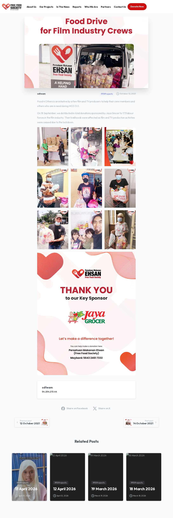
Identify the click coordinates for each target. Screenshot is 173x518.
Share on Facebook (74, 408)
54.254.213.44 (49, 391)
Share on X (101, 408)
